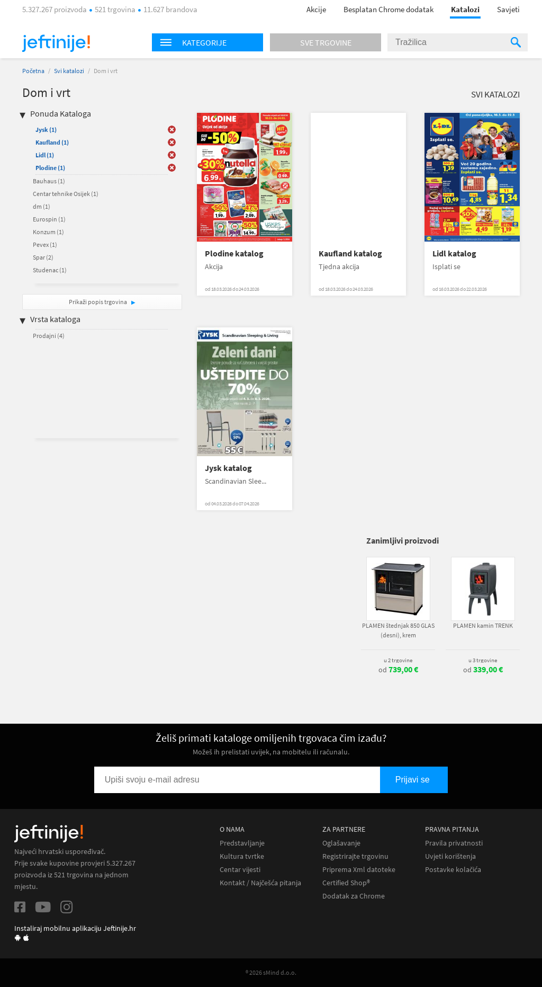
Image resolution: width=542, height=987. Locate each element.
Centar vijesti (240, 869)
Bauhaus (49, 181)
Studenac (50, 270)
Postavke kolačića (453, 869)
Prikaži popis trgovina (98, 302)
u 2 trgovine (398, 660)
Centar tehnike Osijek (65, 194)
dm (41, 206)
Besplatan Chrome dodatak (388, 9)
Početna (33, 71)
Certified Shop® (346, 882)
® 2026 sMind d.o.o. (271, 972)
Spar (43, 257)
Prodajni (49, 336)
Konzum (48, 232)
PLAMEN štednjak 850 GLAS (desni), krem (398, 630)
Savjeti (508, 9)
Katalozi (465, 9)
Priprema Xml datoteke (358, 869)
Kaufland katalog (350, 253)
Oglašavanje (341, 843)
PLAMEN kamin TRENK (483, 625)
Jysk (46, 130)
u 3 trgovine (482, 660)
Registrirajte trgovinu (355, 856)
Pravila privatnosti (454, 843)
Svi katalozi (69, 71)
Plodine (50, 168)
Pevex (45, 244)
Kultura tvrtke (242, 856)
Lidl (44, 155)
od (398, 669)
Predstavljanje (242, 843)
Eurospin (49, 219)
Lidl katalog (454, 253)
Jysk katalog (228, 468)
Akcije (316, 9)
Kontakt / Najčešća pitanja (260, 882)
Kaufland (52, 142)
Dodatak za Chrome (353, 896)
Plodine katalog (234, 253)
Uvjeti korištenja (450, 856)
